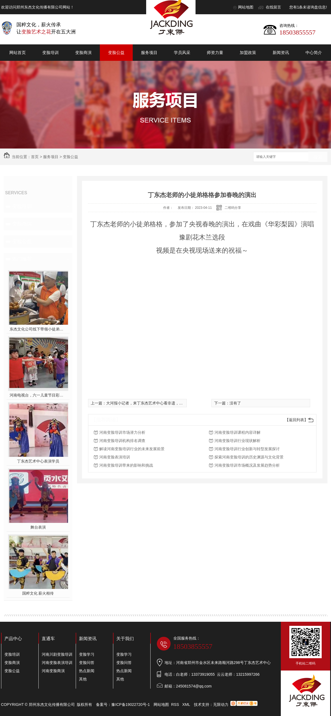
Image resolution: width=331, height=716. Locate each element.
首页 (35, 157)
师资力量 (215, 52)
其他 (83, 679)
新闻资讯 (281, 52)
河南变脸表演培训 (114, 457)
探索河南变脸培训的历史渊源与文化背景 (249, 457)
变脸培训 (50, 52)
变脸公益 (116, 52)
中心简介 (313, 52)
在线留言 (273, 7)
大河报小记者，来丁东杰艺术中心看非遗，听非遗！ (150, 403)
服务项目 (149, 52)
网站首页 (17, 52)
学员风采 (182, 52)
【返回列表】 (296, 420)
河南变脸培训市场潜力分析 (122, 432)
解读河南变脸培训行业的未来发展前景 (132, 449)
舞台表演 (38, 527)
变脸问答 (86, 662)
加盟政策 (248, 52)
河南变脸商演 (53, 671)
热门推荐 (22, 259)
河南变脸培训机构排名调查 (122, 440)
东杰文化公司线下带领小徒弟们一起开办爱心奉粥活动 (38, 329)
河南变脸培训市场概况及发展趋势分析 (247, 465)
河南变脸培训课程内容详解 (237, 432)
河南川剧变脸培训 (57, 654)
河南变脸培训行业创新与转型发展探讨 (247, 449)
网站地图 (245, 7)
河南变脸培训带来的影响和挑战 (126, 465)
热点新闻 (86, 671)
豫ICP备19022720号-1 (130, 704)
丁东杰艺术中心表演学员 (38, 461)
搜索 (317, 157)
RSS (175, 704)
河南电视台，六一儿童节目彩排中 (38, 395)
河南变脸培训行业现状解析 (237, 440)
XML (186, 704)
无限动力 (220, 704)
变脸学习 (86, 654)
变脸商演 (83, 52)
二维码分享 (233, 208)
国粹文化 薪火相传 (38, 593)
